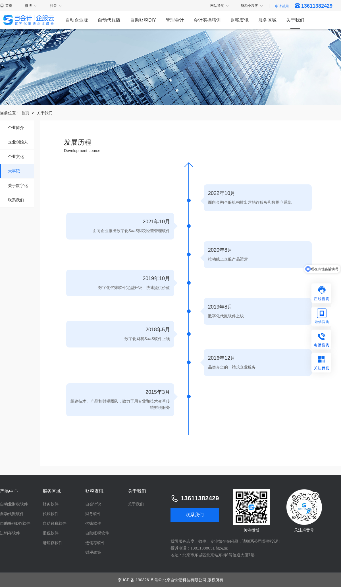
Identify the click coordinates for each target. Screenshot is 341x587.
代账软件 (51, 513)
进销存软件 (10, 533)
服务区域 (267, 20)
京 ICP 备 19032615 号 (138, 580)
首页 (6, 6)
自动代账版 (109, 20)
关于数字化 (18, 185)
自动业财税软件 (14, 504)
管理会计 (175, 20)
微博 (31, 6)
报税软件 (51, 533)
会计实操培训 (207, 20)
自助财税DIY (143, 20)
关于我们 (295, 20)
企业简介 (16, 127)
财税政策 (93, 552)
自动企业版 (76, 20)
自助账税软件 (54, 523)
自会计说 (93, 504)
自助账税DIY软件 (15, 523)
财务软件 (51, 504)
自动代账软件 (12, 513)
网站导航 (219, 6)
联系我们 (16, 200)
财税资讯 (239, 20)
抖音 (56, 6)
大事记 (14, 171)
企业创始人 (18, 142)
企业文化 (16, 156)
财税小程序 (252, 6)
